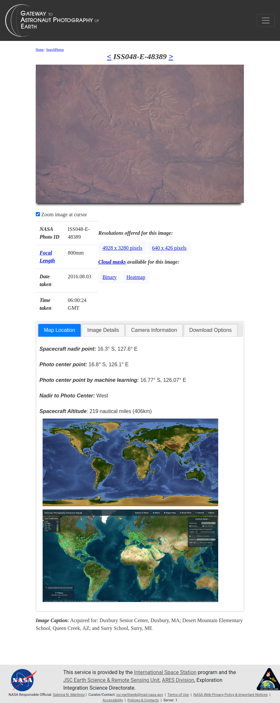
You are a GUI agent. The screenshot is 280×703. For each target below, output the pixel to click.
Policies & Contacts (143, 700)
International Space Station (165, 672)
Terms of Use (178, 695)
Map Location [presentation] (59, 330)
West (73, 395)
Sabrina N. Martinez (69, 695)
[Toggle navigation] (266, 20)
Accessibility (112, 700)
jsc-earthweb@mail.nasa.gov (139, 695)
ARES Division (178, 680)
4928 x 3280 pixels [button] (122, 248)
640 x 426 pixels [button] (169, 248)
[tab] (59, 330)
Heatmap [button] (136, 277)
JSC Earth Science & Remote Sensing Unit (111, 680)
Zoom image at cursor (61, 214)
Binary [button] (109, 277)
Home (40, 49)
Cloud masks (112, 262)
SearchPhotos (55, 49)
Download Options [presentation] (210, 330)
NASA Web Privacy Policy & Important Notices (230, 695)
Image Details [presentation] (103, 330)
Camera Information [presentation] (154, 330)
